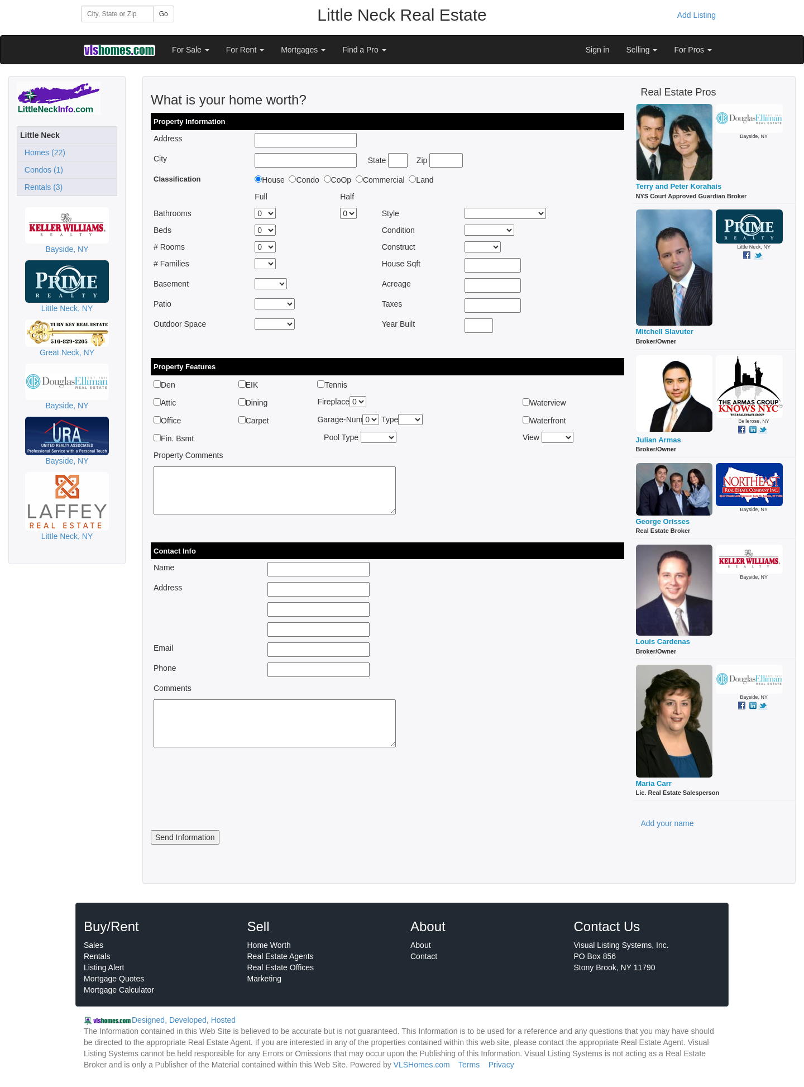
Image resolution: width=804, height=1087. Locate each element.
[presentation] (235, 797)
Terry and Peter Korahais (679, 186)
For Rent (245, 49)
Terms (469, 1064)
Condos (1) (41, 169)
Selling (642, 49)
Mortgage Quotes (114, 978)
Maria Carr (654, 783)
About (420, 945)
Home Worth (269, 945)
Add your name (667, 823)
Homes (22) (42, 152)
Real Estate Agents (280, 956)
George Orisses (663, 521)
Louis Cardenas (663, 641)
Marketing (264, 978)
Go (163, 14)
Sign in (598, 49)
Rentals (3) (41, 187)
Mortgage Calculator (119, 989)
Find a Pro (364, 49)
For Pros (693, 49)
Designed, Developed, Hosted (184, 1020)
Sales (93, 945)
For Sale (190, 49)
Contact (423, 956)
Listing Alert (104, 967)
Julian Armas (658, 440)
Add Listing (696, 15)
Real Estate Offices (280, 967)
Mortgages (303, 49)
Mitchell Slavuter (664, 331)
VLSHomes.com (422, 1064)
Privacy (501, 1064)
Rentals (97, 956)
